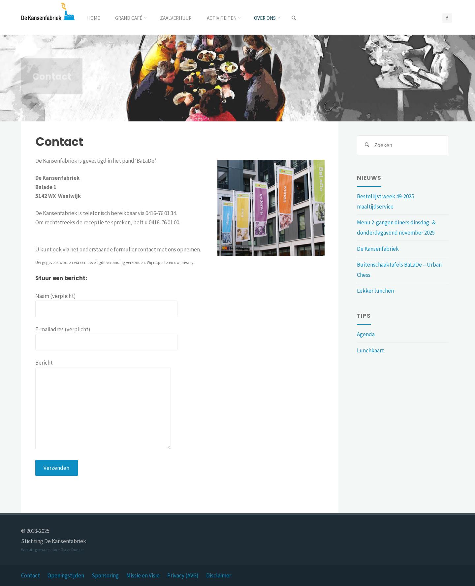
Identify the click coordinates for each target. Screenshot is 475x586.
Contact (30, 575)
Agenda (366, 334)
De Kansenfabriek (378, 248)
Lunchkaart (370, 350)
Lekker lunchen (375, 290)
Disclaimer (218, 575)
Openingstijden (66, 575)
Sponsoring (105, 575)
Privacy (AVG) (183, 575)
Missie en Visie (143, 575)
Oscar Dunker (71, 549)
